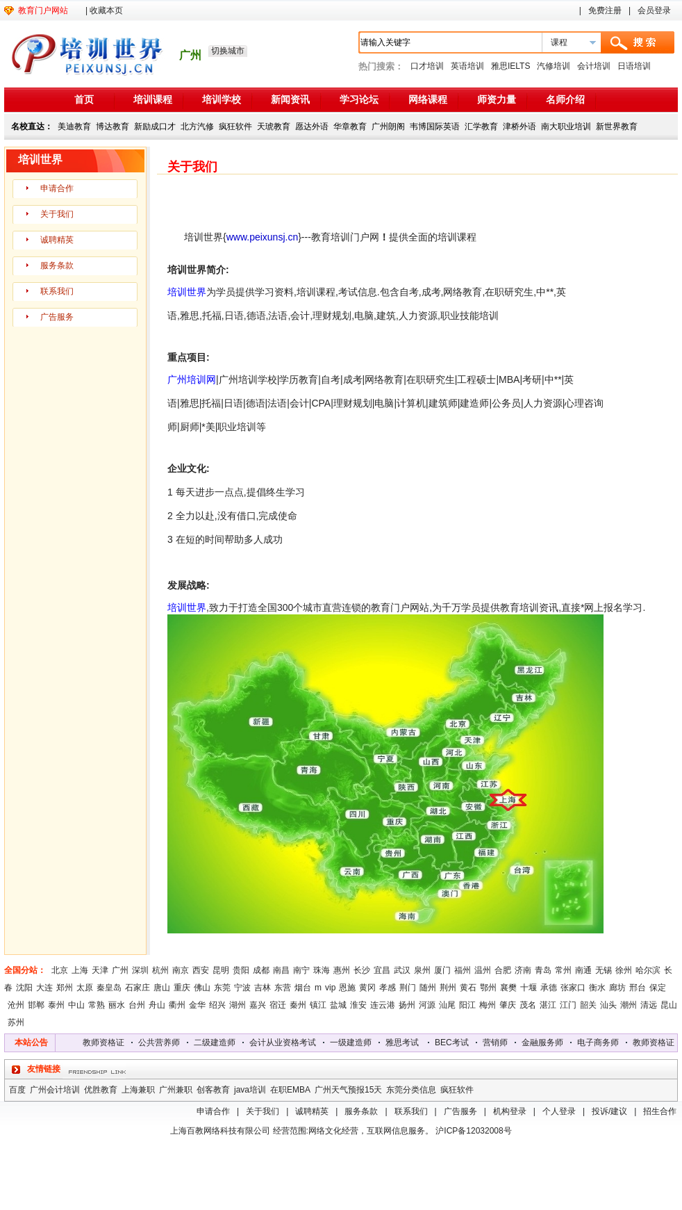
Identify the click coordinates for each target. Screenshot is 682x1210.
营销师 (499, 1042)
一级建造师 (355, 1042)
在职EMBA (290, 1090)
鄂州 (488, 987)
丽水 (116, 1005)
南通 (583, 970)
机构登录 (509, 1111)
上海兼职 (138, 1090)
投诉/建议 (609, 1111)
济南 (523, 970)
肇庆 (507, 1005)
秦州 (298, 1005)
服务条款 (57, 265)
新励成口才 (155, 126)
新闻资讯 (290, 99)
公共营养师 (163, 1042)
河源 (427, 1005)
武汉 (402, 970)
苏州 (16, 1022)
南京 (180, 970)
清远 (648, 1005)
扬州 (407, 1005)
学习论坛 (359, 99)
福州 (462, 970)
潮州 (628, 1005)
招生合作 (659, 1111)
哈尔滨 (647, 970)
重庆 (182, 987)
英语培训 (467, 66)
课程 (559, 42)
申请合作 (57, 188)
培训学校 (221, 99)
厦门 (442, 970)
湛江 (548, 1005)
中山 (76, 1005)
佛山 (202, 987)
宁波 (242, 987)
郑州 (64, 987)
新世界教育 (617, 126)
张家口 (572, 987)
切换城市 (227, 51)
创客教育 (213, 1090)
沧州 (16, 1005)
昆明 (221, 970)
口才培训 (427, 66)
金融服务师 (546, 1042)
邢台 (637, 987)
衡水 (597, 987)
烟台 (302, 987)
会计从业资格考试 (286, 1042)
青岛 (543, 970)
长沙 (362, 970)
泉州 (422, 970)
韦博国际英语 (435, 126)
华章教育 (350, 126)
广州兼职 (175, 1090)
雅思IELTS (510, 66)
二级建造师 (219, 1042)
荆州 (448, 987)
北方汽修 (197, 126)
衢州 (177, 1005)
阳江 (467, 1005)
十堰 (528, 987)
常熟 (96, 1005)
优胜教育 (100, 1090)
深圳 (140, 970)
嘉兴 (257, 1005)
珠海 (321, 970)
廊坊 (617, 987)
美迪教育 (74, 126)
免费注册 (605, 10)
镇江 (318, 1005)
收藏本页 (106, 10)
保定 (657, 987)
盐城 (338, 1005)
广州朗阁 (388, 126)
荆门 (407, 987)
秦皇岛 (109, 987)
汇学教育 (481, 126)
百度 (17, 1090)
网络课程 (427, 99)
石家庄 (137, 987)
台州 (136, 1005)
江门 (568, 1005)
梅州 (487, 1005)
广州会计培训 (55, 1090)
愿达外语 (311, 126)
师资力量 (496, 99)
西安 (200, 970)
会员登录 (654, 10)
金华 (197, 1005)
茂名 (527, 1005)
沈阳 (24, 987)
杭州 (160, 970)
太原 (84, 987)
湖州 (237, 1005)
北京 (59, 970)
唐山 (161, 987)
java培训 (250, 1090)
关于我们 (57, 214)
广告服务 (57, 317)
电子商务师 (602, 1042)
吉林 (262, 987)
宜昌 (382, 970)
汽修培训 (553, 66)
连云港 (382, 1005)
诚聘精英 (57, 240)
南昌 (281, 970)
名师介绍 (565, 99)
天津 (100, 970)
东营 (282, 987)
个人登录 (559, 1111)
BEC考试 (456, 1042)
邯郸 (36, 1005)
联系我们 (57, 291)
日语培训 (634, 66)
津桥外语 (519, 126)
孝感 (387, 987)
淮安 (358, 1005)
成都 (261, 970)
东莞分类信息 (411, 1090)
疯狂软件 (235, 126)
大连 (44, 987)
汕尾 (447, 1005)
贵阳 (241, 970)
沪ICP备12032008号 (473, 1131)
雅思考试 (406, 1042)
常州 (563, 970)
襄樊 (508, 987)
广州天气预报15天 (348, 1090)
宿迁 (277, 1005)
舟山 (157, 1005)
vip (330, 987)
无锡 (603, 970)
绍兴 (217, 1005)
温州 (482, 970)
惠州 (341, 970)
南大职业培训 (566, 126)
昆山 (668, 1005)
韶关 (588, 1005)
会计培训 (593, 66)
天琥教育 (273, 126)
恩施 (347, 987)
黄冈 (367, 987)
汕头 (608, 1005)
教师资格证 (107, 1042)
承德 (548, 987)
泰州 (56, 1005)
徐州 (623, 970)
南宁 (301, 970)
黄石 (468, 987)
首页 (84, 99)
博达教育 (112, 126)
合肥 (502, 970)
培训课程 (152, 99)
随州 (427, 987)
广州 (120, 970)
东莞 (222, 987)
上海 (80, 970)
